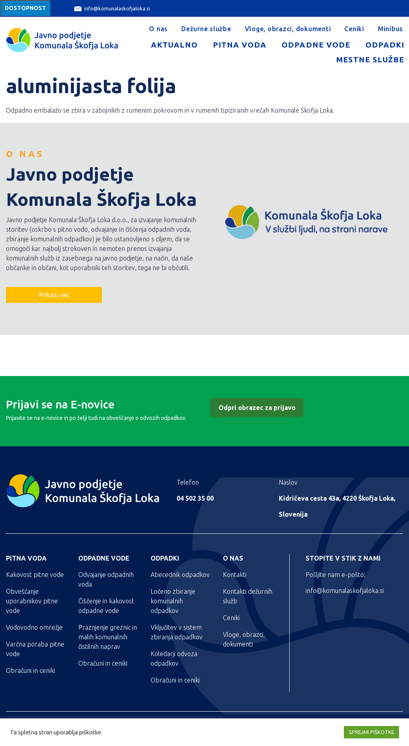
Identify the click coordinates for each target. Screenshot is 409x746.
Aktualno (174, 44)
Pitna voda (239, 44)
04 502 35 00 (195, 498)
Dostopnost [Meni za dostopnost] (25, 8)
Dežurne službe (206, 28)
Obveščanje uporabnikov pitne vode (32, 601)
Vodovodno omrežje (34, 627)
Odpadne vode (316, 44)
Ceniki (354, 28)
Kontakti (234, 574)
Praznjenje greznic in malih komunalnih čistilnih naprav (107, 637)
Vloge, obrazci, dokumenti (288, 28)
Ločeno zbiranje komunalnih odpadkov (173, 601)
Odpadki (384, 44)
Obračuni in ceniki (30, 670)
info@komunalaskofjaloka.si (112, 9)
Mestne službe (370, 59)
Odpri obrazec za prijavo (257, 407)
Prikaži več (54, 294)
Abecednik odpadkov (180, 574)
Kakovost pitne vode (35, 574)
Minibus (390, 28)
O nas (158, 28)
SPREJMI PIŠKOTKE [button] (371, 732)
